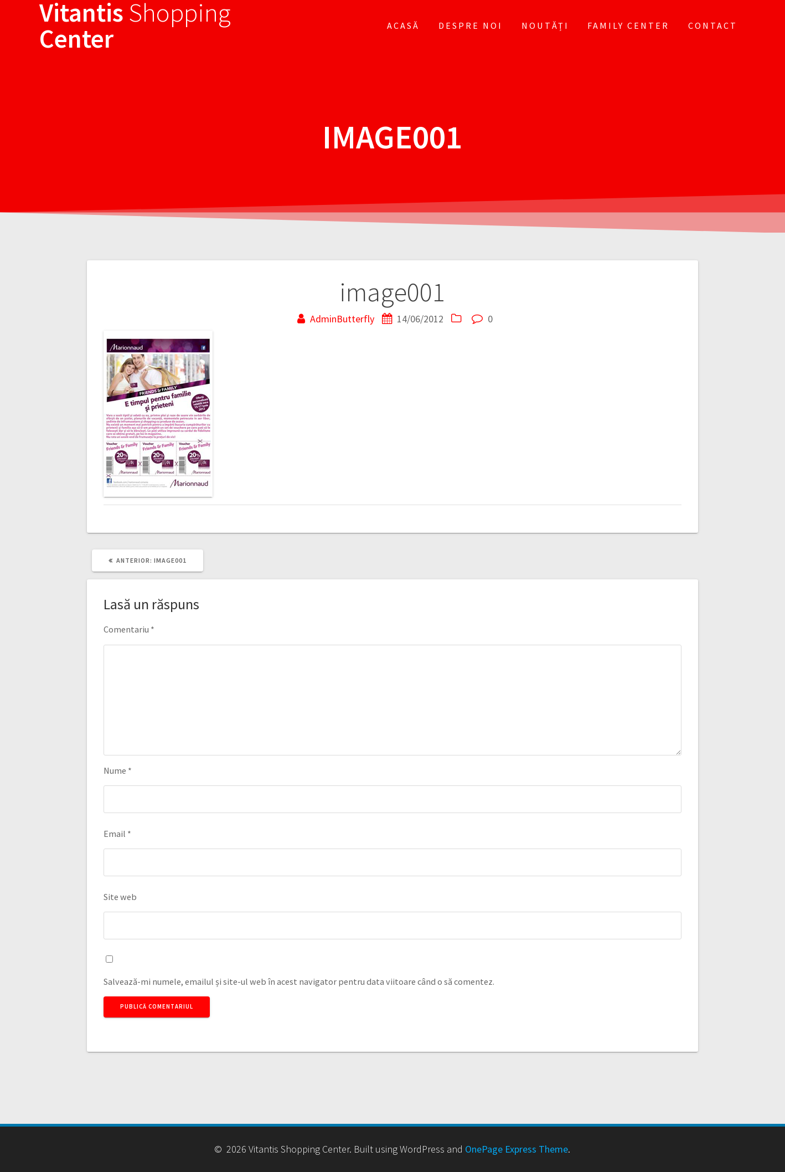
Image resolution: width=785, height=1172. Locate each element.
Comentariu (129, 629)
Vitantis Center (135, 26)
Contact (712, 25)
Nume (118, 770)
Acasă (403, 25)
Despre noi (470, 25)
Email (117, 833)
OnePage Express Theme (516, 1149)
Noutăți (545, 25)
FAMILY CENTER (628, 25)
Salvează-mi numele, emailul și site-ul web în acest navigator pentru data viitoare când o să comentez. (299, 981)
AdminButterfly (342, 318)
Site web (120, 896)
